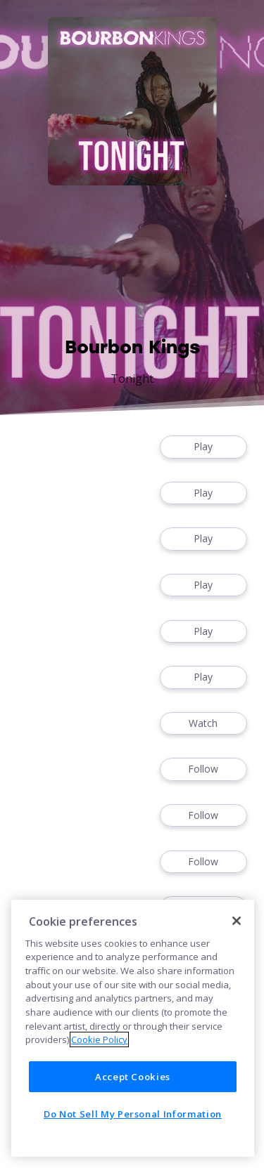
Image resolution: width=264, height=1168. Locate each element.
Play (203, 447)
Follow (203, 769)
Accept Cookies (132, 1076)
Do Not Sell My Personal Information (133, 1114)
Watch (203, 724)
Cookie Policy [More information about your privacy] (99, 1039)
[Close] (236, 920)
